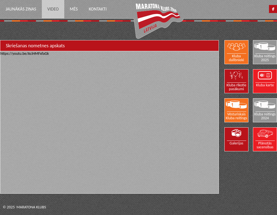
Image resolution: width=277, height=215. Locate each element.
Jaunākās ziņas (21, 9)
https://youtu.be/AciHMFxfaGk (24, 53)
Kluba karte (265, 84)
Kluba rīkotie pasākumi (236, 86)
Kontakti (97, 9)
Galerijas (236, 143)
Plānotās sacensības (265, 145)
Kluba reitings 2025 (265, 57)
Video (53, 9)
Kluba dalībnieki (236, 57)
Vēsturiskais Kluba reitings (236, 116)
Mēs (74, 9)
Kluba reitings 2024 (265, 116)
